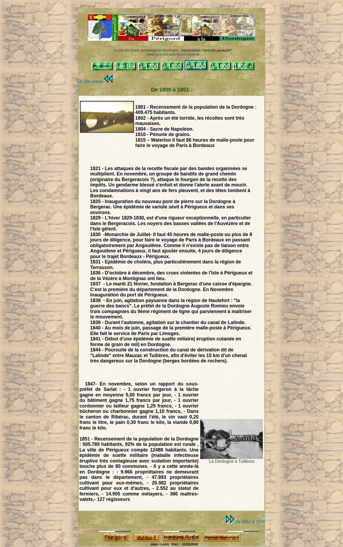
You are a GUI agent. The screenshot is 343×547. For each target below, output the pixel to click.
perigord (178, 54)
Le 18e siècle (95, 81)
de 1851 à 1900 (245, 521)
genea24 (161, 54)
